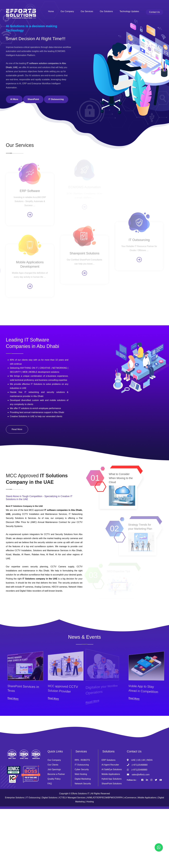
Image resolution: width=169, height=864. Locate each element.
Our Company (67, 11)
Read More (17, 429)
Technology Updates (129, 11)
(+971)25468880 (140, 765)
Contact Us (154, 12)
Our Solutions (106, 11)
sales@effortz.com (141, 774)
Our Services (87, 11)
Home (51, 11)
